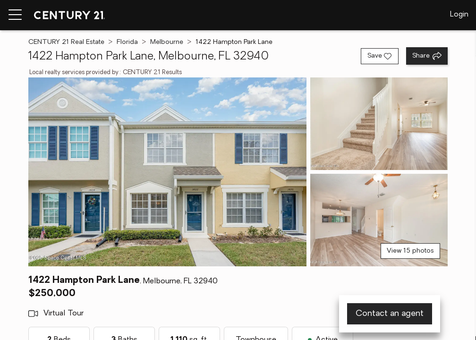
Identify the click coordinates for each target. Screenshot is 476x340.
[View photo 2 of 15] (378, 123)
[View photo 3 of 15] (378, 220)
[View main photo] (167, 171)
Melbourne (166, 42)
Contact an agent (390, 313)
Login (459, 14)
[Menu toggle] (15, 15)
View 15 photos (410, 251)
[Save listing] (380, 56)
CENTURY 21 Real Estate (66, 42)
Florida (127, 42)
